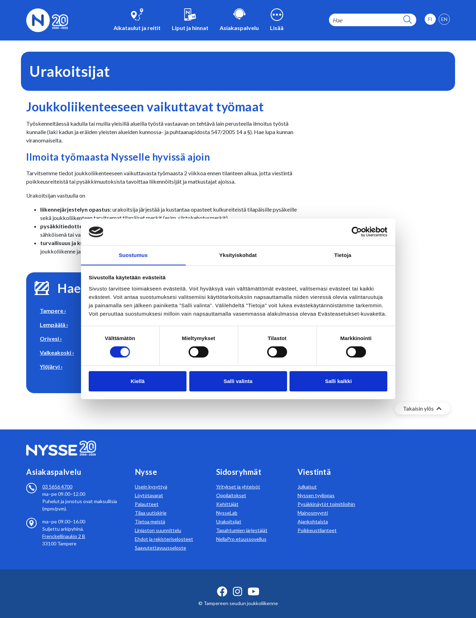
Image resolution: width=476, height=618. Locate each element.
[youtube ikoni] (253, 583)
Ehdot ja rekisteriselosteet (164, 531)
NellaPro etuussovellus (241, 531)
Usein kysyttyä (151, 478)
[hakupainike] (407, 20)
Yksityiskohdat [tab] (238, 255)
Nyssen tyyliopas (316, 487)
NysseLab (226, 504)
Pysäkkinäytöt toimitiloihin (326, 496)
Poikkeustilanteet (317, 522)
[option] (444, 19)
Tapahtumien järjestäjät (242, 522)
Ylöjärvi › (51, 366)
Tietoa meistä (150, 513)
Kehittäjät (227, 496)
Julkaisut (307, 478)
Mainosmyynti (313, 504)
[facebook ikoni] (222, 583)
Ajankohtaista (313, 513)
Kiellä (138, 381)
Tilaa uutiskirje (151, 504)
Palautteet (147, 496)
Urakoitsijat (228, 513)
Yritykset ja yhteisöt (238, 478)
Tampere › (53, 310)
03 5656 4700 (57, 478)
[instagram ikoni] (237, 583)
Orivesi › (51, 338)
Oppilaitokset (231, 487)
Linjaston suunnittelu (158, 522)
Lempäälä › (54, 324)
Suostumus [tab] (133, 255)
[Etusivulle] (47, 19)
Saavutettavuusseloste (160, 539)
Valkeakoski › (57, 352)
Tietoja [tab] (342, 255)
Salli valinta (238, 381)
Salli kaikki (338, 381)
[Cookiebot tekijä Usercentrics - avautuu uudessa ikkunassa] (356, 232)
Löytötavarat (149, 487)
